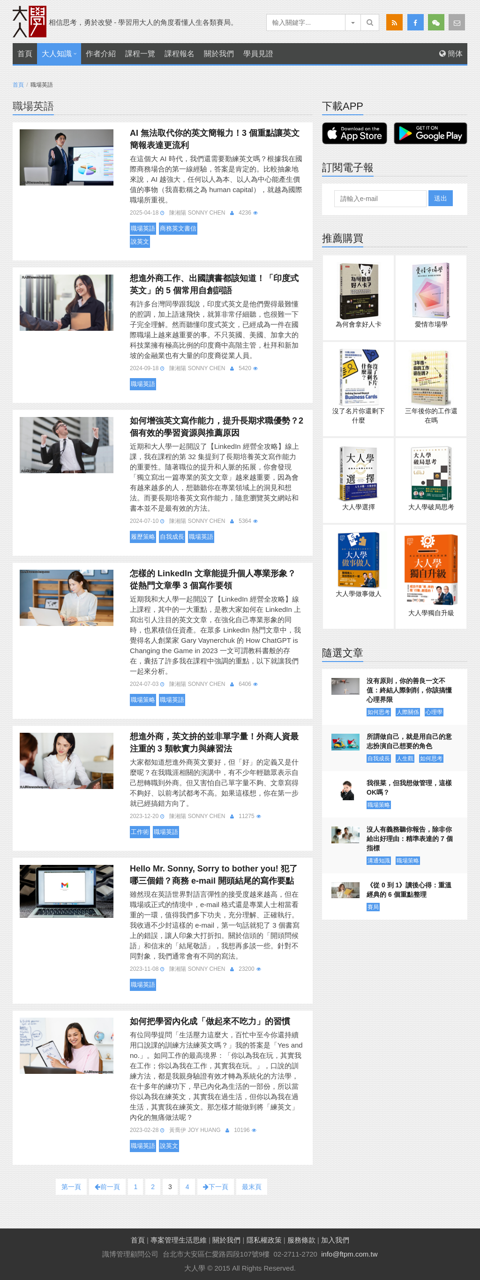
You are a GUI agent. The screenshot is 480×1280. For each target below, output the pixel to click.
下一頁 (215, 1187)
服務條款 (301, 1240)
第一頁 (71, 1187)
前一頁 (107, 1187)
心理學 (434, 712)
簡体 (451, 54)
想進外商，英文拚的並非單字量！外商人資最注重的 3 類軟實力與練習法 (214, 742)
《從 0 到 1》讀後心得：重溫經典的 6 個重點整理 (409, 889)
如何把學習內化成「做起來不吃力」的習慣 (210, 1021)
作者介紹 (101, 54)
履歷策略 (143, 536)
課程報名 (180, 54)
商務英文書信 (178, 228)
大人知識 (57, 54)
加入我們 (335, 1240)
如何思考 (379, 712)
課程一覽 (140, 54)
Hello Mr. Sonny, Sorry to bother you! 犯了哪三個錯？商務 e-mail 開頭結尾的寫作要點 (214, 875)
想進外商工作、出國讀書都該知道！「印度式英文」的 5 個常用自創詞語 (214, 284)
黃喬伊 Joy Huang (194, 1130)
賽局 (373, 907)
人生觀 (405, 758)
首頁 (24, 54)
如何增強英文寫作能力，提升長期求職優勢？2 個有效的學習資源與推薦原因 (216, 427)
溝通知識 (379, 860)
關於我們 (219, 54)
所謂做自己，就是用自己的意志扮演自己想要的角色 (409, 741)
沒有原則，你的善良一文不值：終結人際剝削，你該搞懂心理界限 (409, 690)
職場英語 (143, 228)
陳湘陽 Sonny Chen (197, 212)
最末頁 (252, 1187)
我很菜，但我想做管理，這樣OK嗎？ (409, 787)
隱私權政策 (264, 1240)
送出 (440, 198)
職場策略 (143, 699)
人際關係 (408, 712)
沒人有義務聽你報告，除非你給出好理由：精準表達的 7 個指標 (410, 839)
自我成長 (172, 536)
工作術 (140, 831)
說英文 (140, 241)
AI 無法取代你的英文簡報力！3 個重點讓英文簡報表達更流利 (215, 139)
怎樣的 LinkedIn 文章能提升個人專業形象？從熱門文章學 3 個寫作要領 (213, 579)
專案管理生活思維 (178, 1240)
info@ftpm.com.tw (349, 1254)
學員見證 (258, 54)
